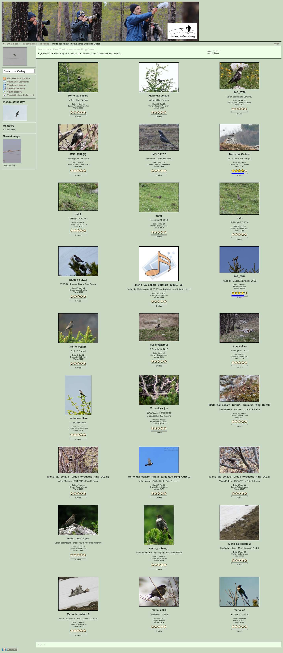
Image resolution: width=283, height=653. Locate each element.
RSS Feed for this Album (18, 78)
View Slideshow (14, 92)
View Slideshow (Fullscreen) (20, 95)
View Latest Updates (16, 85)
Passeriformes (29, 44)
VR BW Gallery (10, 44)
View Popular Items (16, 88)
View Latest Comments (18, 82)
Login (276, 44)
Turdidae (44, 44)
